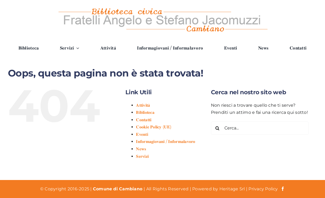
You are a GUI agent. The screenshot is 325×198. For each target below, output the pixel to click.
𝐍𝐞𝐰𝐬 (141, 148)
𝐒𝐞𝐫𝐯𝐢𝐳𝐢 (142, 156)
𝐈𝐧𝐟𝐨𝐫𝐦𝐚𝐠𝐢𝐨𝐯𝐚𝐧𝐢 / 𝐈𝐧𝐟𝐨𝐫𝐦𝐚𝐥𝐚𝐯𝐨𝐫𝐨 (165, 141)
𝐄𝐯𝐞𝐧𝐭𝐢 (142, 134)
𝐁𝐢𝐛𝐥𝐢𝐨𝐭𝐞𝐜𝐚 (145, 112)
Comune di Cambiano (118, 188)
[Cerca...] (260, 128)
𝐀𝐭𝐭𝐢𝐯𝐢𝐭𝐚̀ (143, 105)
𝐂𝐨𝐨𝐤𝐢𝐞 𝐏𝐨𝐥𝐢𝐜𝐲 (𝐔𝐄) (153, 126)
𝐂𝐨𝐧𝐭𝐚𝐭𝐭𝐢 (143, 119)
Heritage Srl (232, 188)
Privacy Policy (263, 188)
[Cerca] (217, 128)
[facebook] (283, 189)
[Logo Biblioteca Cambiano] (162, 7)
